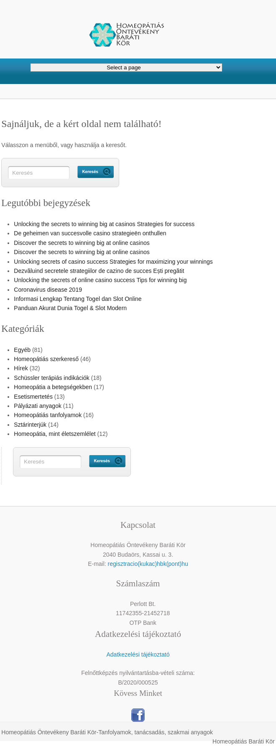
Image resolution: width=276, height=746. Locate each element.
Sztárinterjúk (30, 424)
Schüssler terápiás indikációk (51, 377)
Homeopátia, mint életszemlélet (54, 433)
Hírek (21, 368)
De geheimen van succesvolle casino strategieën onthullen (90, 233)
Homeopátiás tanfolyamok (48, 415)
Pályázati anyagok (37, 405)
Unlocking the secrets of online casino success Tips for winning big (100, 280)
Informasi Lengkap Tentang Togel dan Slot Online (77, 298)
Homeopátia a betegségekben (53, 387)
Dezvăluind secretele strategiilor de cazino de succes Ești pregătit (99, 270)
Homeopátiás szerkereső (46, 359)
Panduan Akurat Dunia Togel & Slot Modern (70, 308)
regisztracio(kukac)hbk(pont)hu (148, 563)
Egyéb (22, 349)
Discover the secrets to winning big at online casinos (82, 242)
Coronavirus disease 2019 (48, 289)
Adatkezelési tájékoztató (137, 654)
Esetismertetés (33, 396)
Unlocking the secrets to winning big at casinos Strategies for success (104, 224)
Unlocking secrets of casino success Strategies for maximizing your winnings (113, 261)
